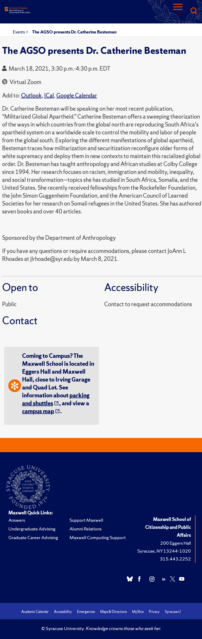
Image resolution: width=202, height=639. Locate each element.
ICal (49, 95)
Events (19, 32)
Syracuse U (173, 611)
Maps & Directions (113, 611)
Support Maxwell (86, 520)
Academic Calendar (35, 611)
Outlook (31, 95)
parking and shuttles (55, 399)
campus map (38, 411)
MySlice (138, 611)
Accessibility (63, 611)
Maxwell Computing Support (97, 537)
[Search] (193, 11)
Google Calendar (76, 95)
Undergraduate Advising (31, 529)
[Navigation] (177, 11)
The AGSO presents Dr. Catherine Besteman (74, 32)
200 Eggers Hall (175, 543)
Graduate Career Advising (33, 537)
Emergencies (86, 611)
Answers (16, 520)
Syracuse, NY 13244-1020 (164, 551)
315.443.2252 (175, 559)
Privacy (154, 611)
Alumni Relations (85, 529)
